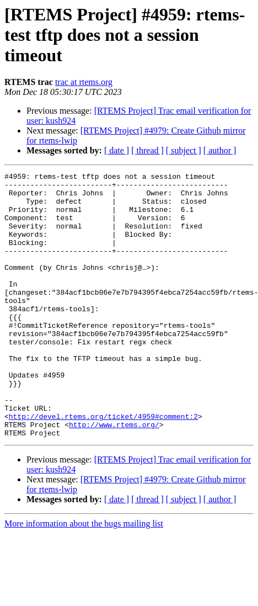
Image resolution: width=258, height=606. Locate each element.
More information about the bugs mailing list (83, 576)
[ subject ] (183, 150)
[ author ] (220, 150)
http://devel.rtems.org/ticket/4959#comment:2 (103, 466)
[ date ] (116, 150)
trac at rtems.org (83, 82)
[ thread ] (147, 150)
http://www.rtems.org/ (114, 476)
